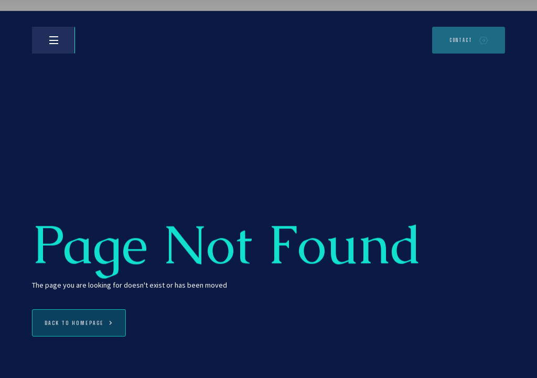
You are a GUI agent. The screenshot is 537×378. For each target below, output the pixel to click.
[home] (100, 40)
